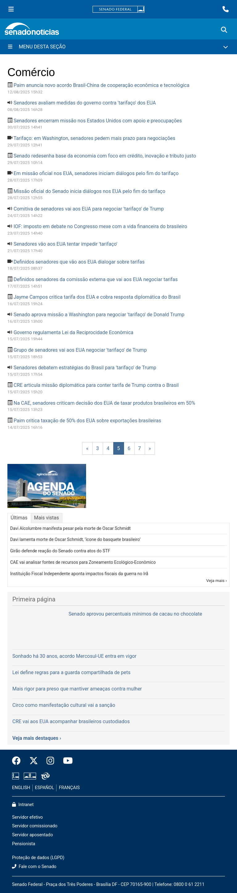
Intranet (23, 804)
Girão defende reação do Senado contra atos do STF (60, 550)
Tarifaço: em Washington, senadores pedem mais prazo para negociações (94, 138)
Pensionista (23, 843)
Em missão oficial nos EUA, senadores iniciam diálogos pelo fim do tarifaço (96, 173)
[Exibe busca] (224, 30)
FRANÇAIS (69, 787)
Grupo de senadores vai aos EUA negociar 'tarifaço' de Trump (80, 350)
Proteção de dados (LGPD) (38, 857)
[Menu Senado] (11, 9)
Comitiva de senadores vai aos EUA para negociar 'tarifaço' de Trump (89, 209)
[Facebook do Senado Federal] (18, 761)
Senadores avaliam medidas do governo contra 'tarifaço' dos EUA (85, 103)
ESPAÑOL (44, 787)
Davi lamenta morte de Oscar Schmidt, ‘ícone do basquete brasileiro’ (75, 539)
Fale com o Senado (34, 866)
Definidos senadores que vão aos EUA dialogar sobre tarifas (79, 262)
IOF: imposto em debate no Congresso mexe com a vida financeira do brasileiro (100, 226)
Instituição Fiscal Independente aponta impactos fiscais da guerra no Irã (79, 573)
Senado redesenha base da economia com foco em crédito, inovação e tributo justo (105, 156)
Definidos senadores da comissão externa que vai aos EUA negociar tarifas (96, 279)
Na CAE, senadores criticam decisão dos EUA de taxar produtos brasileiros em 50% (104, 403)
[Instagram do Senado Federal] (50, 761)
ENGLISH (21, 787)
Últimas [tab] (19, 518)
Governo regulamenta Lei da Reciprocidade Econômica (73, 332)
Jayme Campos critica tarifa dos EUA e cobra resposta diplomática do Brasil (97, 297)
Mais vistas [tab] (46, 518)
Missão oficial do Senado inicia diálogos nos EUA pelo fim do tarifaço (89, 191)
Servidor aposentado (32, 835)
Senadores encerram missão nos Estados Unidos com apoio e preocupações (98, 121)
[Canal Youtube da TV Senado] (66, 761)
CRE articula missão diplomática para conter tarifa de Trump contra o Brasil (96, 385)
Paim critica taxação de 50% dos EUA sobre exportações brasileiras (87, 421)
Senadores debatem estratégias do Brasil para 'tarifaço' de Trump (85, 368)
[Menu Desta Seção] (118, 46)
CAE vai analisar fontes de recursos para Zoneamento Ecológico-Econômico (83, 562)
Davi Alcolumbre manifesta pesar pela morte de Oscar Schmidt (70, 528)
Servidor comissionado (34, 826)
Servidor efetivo (27, 817)
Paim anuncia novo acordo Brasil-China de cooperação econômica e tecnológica (101, 85)
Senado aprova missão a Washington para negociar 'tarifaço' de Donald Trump (99, 314)
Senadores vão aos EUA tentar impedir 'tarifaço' (65, 244)
